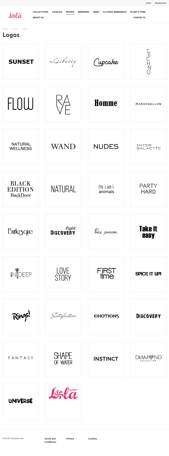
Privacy (70, 438)
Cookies (92, 438)
